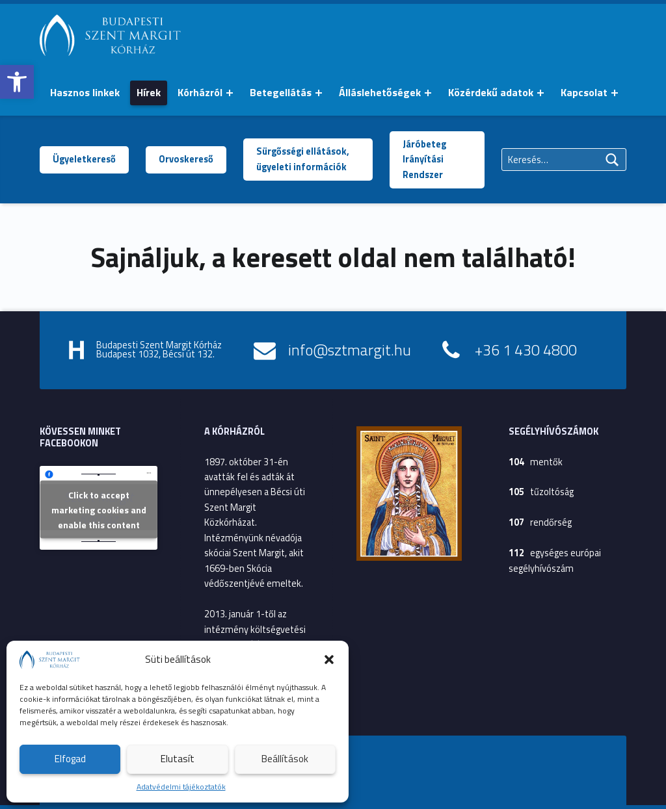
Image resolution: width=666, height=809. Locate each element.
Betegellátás (281, 92)
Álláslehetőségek (380, 92)
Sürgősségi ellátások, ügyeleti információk (302, 158)
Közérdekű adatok (490, 92)
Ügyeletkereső (84, 159)
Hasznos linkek (85, 92)
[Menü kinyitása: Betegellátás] (318, 93)
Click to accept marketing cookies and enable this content (98, 509)
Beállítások (284, 758)
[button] (17, 82)
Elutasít (177, 758)
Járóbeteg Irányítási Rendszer (424, 159)
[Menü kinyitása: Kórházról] (229, 93)
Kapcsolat (584, 92)
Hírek (149, 92)
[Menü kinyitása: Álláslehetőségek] (428, 93)
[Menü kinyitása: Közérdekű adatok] (540, 93)
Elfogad (70, 758)
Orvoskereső (186, 159)
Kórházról (200, 92)
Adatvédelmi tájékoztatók (181, 786)
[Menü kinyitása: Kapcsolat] (614, 93)
